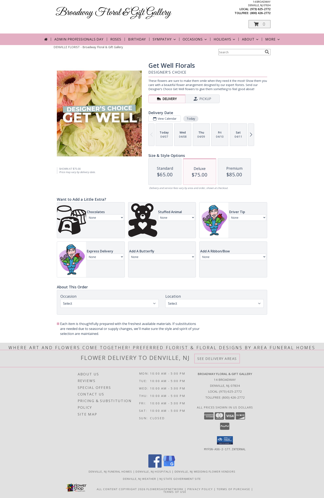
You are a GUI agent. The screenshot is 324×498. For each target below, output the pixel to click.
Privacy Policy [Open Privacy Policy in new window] (200, 489)
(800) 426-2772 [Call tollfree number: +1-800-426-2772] (260, 13)
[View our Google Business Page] (169, 466)
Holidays (225, 39)
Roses (115, 39)
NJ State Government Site (180, 478)
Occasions (195, 39)
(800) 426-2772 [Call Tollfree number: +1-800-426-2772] (233, 397)
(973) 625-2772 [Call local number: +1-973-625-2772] (260, 9)
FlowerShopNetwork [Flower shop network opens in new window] (165, 489)
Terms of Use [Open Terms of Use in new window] (174, 491)
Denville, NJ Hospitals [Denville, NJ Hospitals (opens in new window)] (153, 471)
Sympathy (164, 39)
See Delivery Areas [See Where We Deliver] (217, 358)
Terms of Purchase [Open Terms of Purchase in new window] (233, 489)
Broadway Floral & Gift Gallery (113, 12)
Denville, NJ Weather (139, 478)
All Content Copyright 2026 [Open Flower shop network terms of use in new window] (121, 489)
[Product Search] (241, 52)
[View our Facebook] (155, 466)
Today (191, 119)
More (272, 39)
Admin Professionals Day (78, 39)
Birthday (137, 39)
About (250, 39)
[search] (267, 52)
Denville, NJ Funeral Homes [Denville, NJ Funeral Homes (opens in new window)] (110, 471)
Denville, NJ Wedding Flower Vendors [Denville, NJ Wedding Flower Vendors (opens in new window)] (205, 471)
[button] (259, 24)
